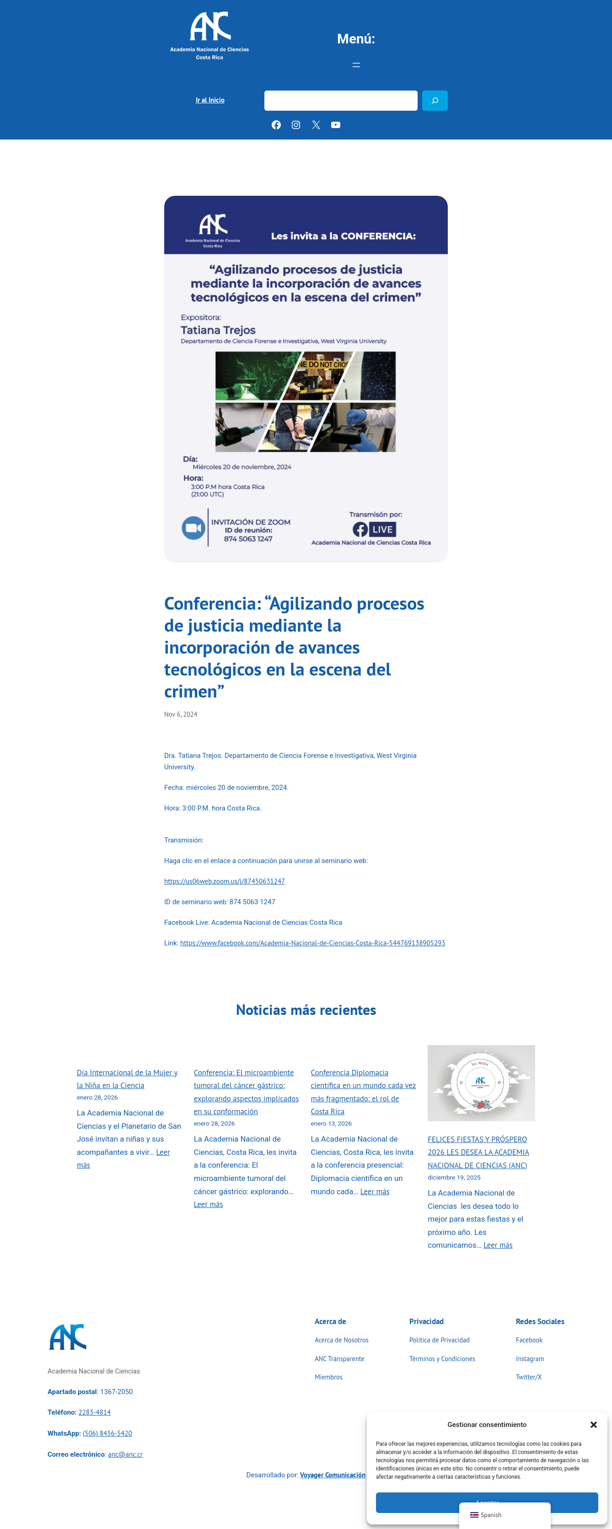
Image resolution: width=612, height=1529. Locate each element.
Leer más (208, 1204)
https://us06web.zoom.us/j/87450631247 (224, 881)
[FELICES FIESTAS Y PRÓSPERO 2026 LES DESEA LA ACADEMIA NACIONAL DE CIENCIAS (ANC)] (481, 1085)
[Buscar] (435, 100)
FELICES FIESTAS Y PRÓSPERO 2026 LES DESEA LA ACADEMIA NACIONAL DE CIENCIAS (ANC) (478, 1152)
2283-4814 (94, 1412)
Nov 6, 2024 (181, 714)
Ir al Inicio (210, 100)
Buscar (274, 85)
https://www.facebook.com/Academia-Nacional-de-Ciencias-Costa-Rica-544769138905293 (312, 943)
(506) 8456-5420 (107, 1433)
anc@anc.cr (125, 1454)
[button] (593, 1424)
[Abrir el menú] (356, 64)
